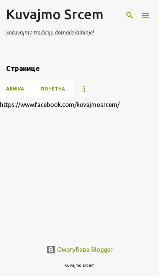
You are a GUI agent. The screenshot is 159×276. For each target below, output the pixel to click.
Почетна (53, 88)
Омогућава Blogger (79, 249)
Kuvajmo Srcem (54, 14)
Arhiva (15, 88)
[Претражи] (129, 15)
